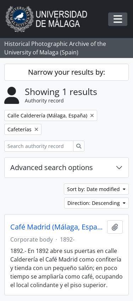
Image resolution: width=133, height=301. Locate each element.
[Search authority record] (38, 146)
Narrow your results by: (66, 72)
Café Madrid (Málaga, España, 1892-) (57, 227)
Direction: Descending (94, 203)
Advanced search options (51, 167)
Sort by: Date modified (94, 189)
